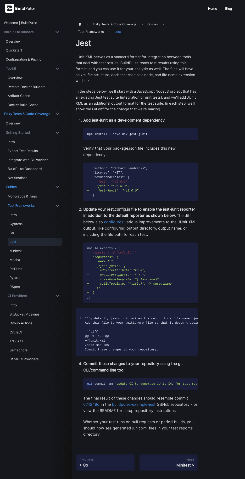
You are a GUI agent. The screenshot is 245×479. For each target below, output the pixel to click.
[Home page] (80, 24)
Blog (228, 8)
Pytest (15, 278)
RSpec (15, 287)
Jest (13, 242)
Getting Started (18, 132)
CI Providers (17, 296)
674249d (91, 404)
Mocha (15, 260)
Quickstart (14, 50)
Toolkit (11, 68)
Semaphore (19, 350)
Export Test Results (23, 151)
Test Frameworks (21, 205)
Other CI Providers (24, 359)
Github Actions (21, 323)
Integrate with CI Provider (28, 160)
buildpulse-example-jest (134, 404)
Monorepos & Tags (22, 196)
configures (113, 222)
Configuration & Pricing (24, 59)
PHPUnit (16, 269)
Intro (11, 142)
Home (212, 8)
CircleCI (16, 332)
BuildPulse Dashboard (25, 169)
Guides (11, 187)
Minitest (16, 251)
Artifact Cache (19, 96)
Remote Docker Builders (26, 87)
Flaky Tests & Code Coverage (27, 114)
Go (12, 233)
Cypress (16, 224)
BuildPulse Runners (18, 32)
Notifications (17, 178)
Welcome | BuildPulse (20, 23)
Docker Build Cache (23, 105)
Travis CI (16, 341)
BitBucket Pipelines (24, 314)
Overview (13, 41)
